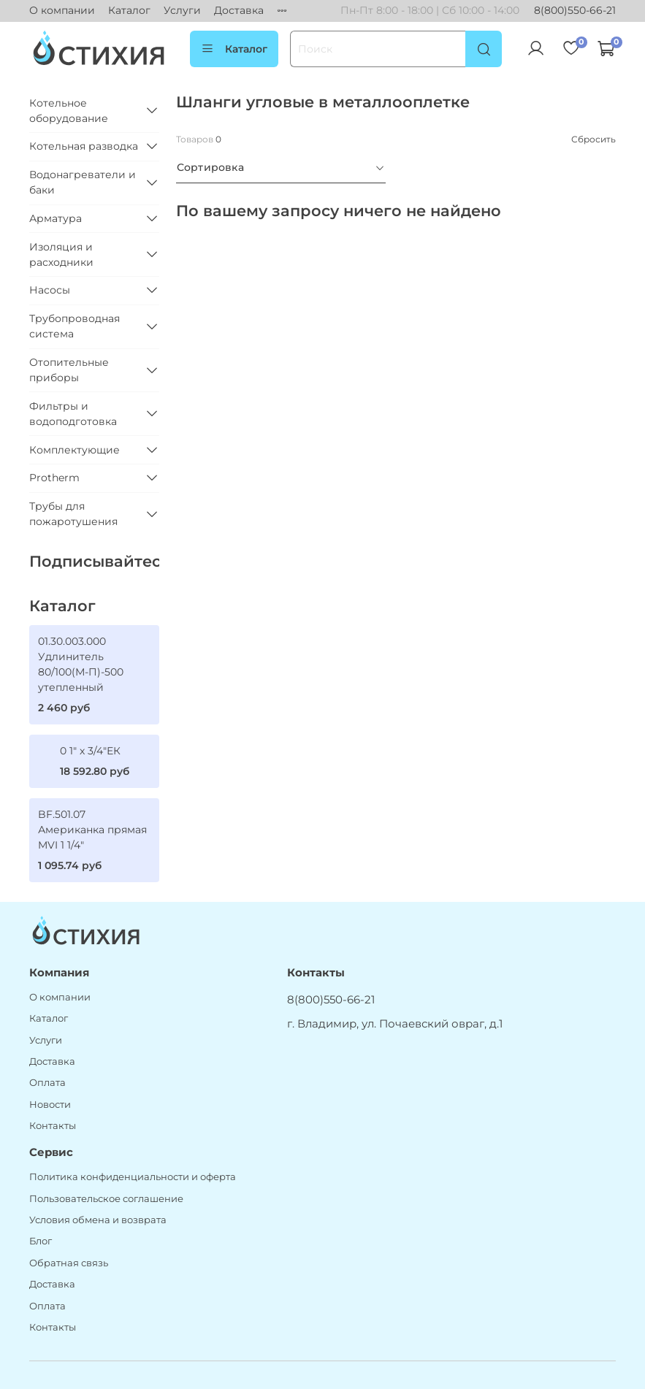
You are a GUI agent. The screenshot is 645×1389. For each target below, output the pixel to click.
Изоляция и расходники (61, 254)
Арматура (55, 218)
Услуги (182, 10)
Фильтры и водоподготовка (73, 413)
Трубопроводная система (74, 326)
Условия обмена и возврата (98, 1219)
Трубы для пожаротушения (73, 514)
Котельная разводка (83, 146)
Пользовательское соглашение (106, 1198)
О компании (62, 10)
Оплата (47, 1082)
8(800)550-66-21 (575, 10)
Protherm (54, 477)
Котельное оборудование (68, 110)
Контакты (52, 1125)
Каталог (129, 10)
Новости (50, 1104)
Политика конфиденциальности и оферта (132, 1176)
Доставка (239, 10)
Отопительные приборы (69, 370)
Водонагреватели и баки (82, 182)
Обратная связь (68, 1263)
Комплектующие (74, 449)
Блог (40, 1241)
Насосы (49, 289)
